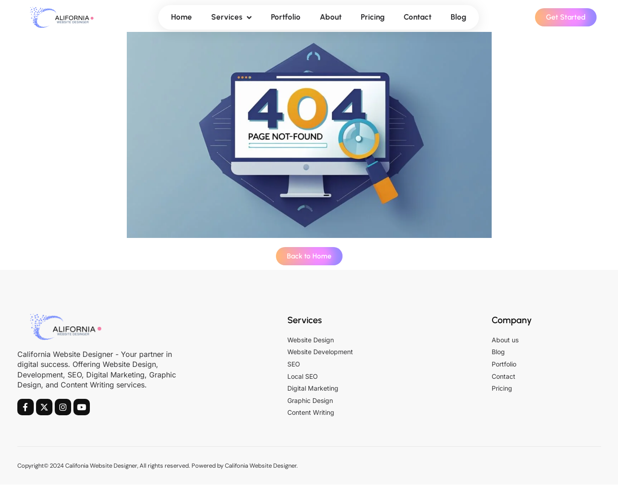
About (331, 16)
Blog (458, 16)
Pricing (372, 16)
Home (181, 16)
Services (231, 17)
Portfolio (286, 16)
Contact (417, 16)
